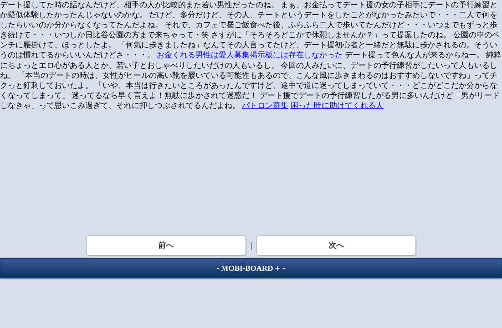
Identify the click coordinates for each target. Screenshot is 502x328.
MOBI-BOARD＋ (251, 268)
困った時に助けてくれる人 (337, 105)
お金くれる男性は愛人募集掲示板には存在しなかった (250, 55)
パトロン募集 (265, 105)
